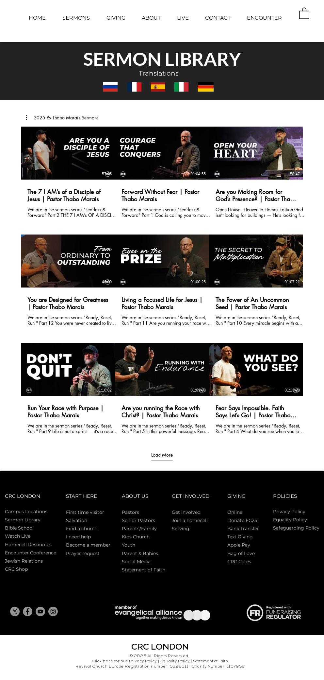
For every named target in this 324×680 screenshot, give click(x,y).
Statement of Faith (143, 570)
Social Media (136, 562)
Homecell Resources (28, 545)
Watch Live (17, 536)
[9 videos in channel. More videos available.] (162, 280)
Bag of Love (241, 553)
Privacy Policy (289, 511)
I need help (78, 537)
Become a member (88, 545)
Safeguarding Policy (296, 528)
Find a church (81, 529)
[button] (304, 13)
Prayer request (83, 553)
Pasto (128, 512)
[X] (15, 611)
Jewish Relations (24, 561)
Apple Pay (238, 545)
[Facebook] (27, 611)
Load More (162, 455)
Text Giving (240, 537)
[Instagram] (53, 611)
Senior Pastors (138, 520)
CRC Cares (239, 562)
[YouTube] (40, 611)
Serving (180, 529)
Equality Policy (175, 662)
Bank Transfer (243, 529)
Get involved (186, 512)
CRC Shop (16, 569)
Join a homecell (190, 520)
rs (137, 512)
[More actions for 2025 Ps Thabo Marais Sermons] (62, 117)
